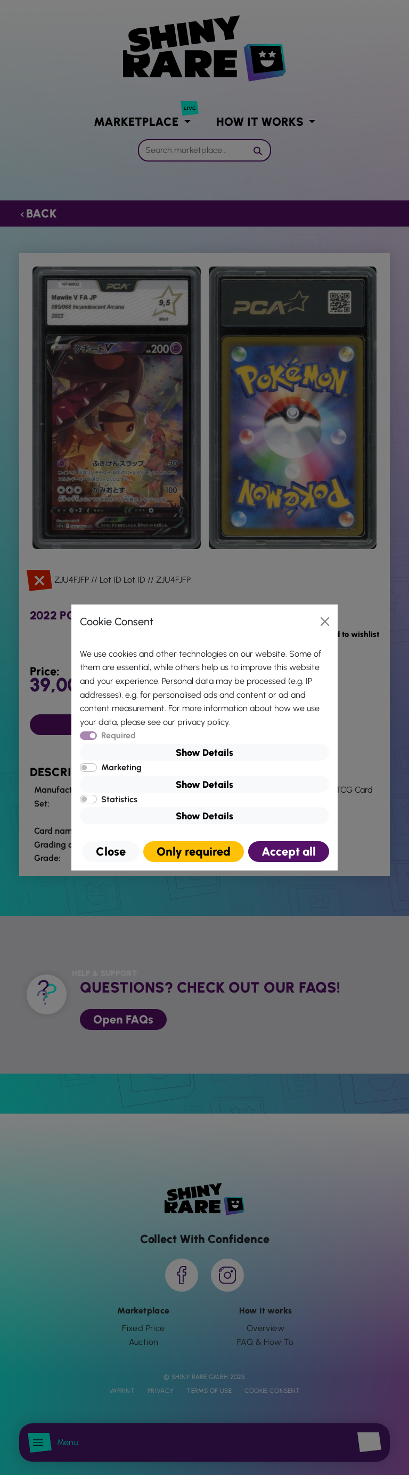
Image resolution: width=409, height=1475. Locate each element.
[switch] (88, 767)
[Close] (324, 621)
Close (111, 851)
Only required (194, 851)
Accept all (288, 851)
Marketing (121, 767)
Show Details (204, 753)
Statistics (119, 799)
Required (118, 735)
